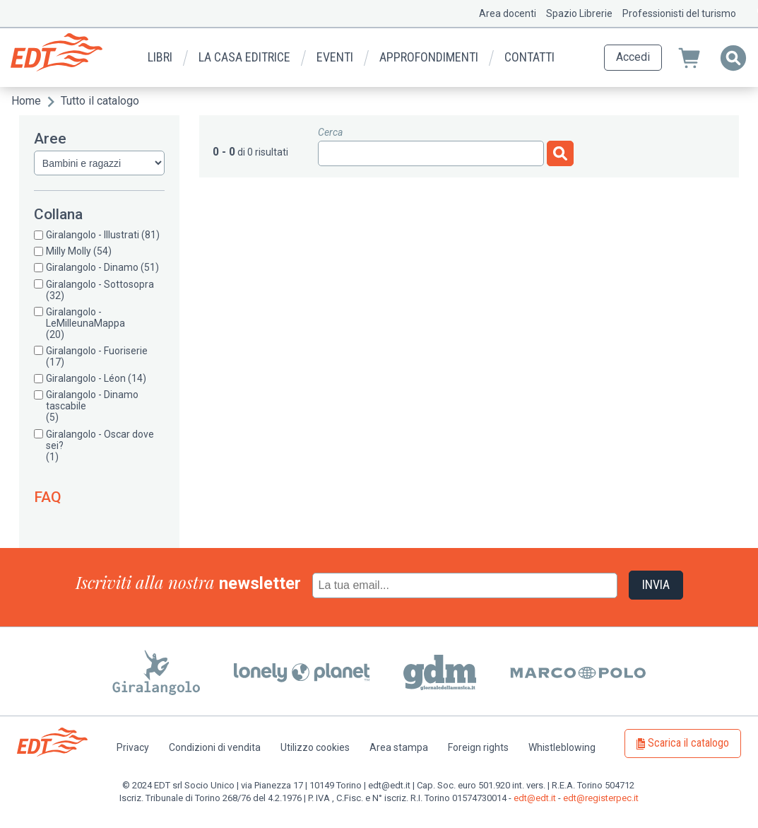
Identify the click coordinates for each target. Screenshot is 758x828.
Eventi (334, 56)
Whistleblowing (562, 747)
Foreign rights (478, 747)
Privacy (133, 747)
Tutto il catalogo (100, 100)
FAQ (47, 497)
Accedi (633, 57)
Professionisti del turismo (679, 13)
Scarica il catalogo (688, 743)
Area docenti (507, 13)
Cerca (330, 132)
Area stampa (398, 747)
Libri (160, 56)
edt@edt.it (535, 798)
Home (26, 100)
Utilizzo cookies (315, 747)
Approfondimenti (428, 56)
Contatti (529, 56)
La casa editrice (244, 56)
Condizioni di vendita (215, 747)
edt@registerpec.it (601, 798)
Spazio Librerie (579, 13)
